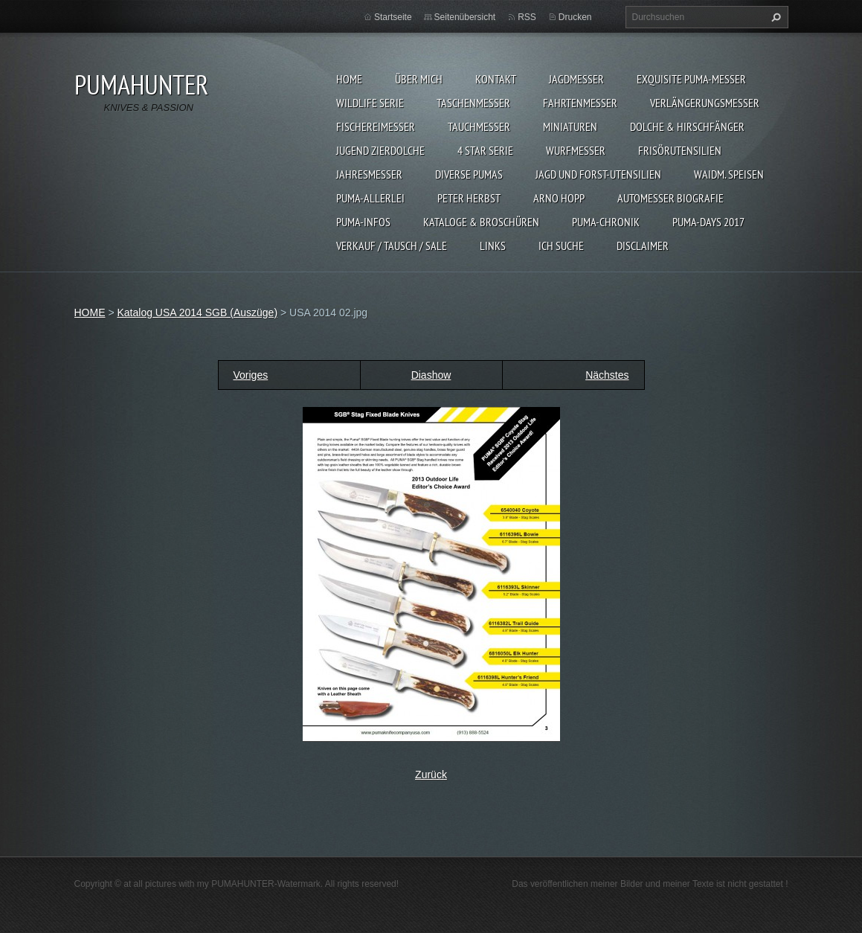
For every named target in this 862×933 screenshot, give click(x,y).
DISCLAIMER (643, 245)
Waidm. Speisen (729, 174)
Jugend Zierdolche (380, 150)
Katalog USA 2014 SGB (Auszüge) (197, 312)
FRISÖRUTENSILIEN (679, 150)
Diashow (431, 375)
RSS (527, 17)
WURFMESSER (575, 150)
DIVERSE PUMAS (469, 174)
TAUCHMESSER (479, 126)
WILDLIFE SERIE (370, 102)
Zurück (431, 774)
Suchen (774, 17)
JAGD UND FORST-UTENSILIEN (598, 174)
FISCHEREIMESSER (375, 126)
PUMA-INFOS (363, 221)
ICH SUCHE (561, 245)
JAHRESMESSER (369, 174)
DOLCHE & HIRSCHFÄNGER (687, 126)
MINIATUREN (570, 126)
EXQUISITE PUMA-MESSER (691, 78)
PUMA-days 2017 (708, 221)
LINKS (493, 245)
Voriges (251, 375)
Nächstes (606, 375)
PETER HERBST (469, 197)
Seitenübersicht (465, 17)
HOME (349, 78)
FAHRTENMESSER (580, 102)
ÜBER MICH (419, 78)
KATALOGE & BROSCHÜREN (481, 221)
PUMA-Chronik (606, 221)
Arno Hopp (559, 197)
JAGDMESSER (576, 78)
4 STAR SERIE (485, 150)
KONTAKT (495, 78)
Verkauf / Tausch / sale (391, 245)
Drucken (575, 17)
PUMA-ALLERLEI (370, 197)
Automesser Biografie (670, 197)
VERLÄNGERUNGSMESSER (704, 102)
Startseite (393, 17)
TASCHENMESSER (473, 102)
